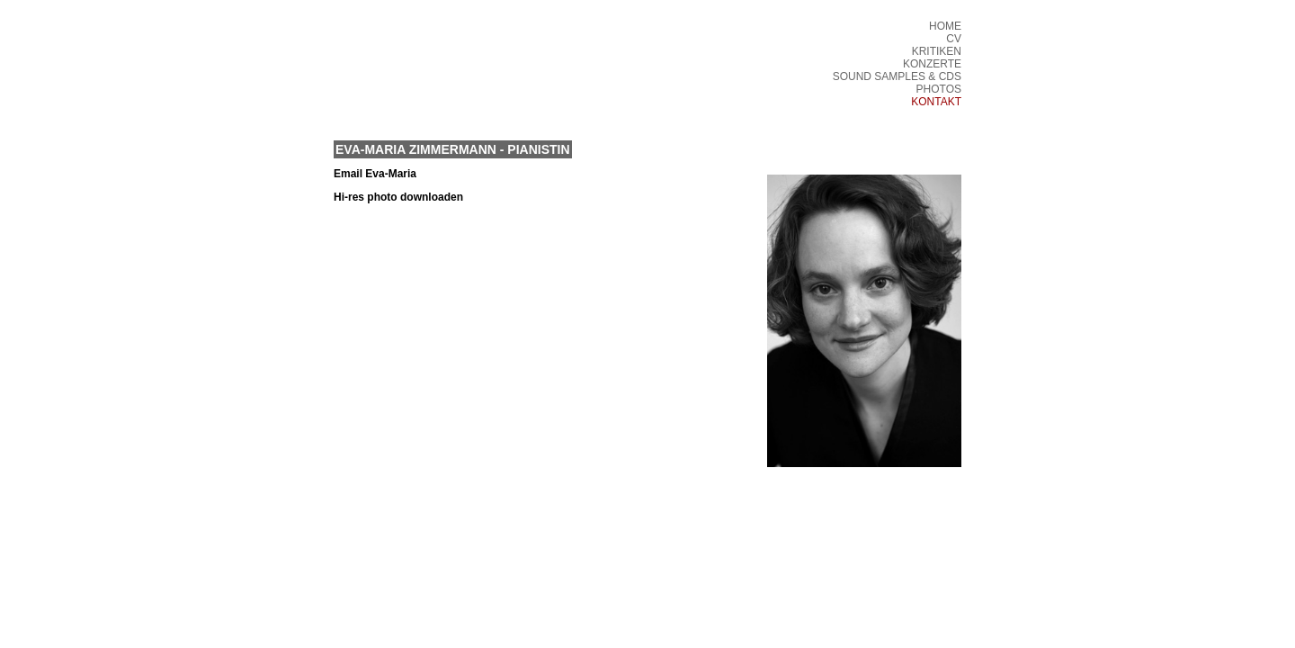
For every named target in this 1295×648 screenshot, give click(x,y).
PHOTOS (938, 89)
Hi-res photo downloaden (398, 197)
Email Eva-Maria (375, 173)
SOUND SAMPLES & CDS (897, 76)
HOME (945, 26)
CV (953, 38)
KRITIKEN (936, 51)
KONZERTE (932, 64)
